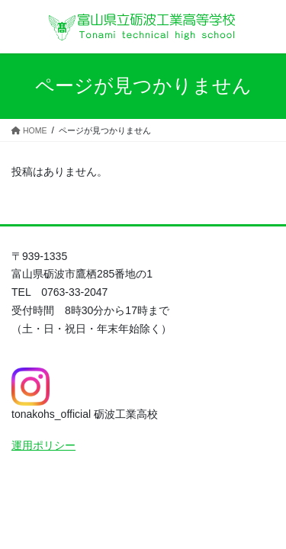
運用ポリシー (43, 445)
